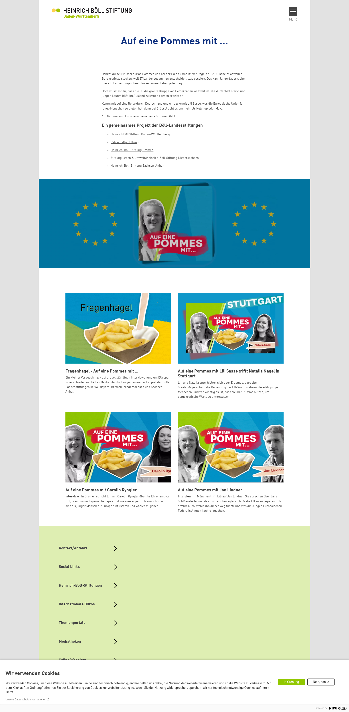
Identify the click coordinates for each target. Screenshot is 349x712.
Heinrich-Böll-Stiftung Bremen (132, 150)
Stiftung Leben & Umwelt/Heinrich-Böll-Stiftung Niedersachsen (155, 157)
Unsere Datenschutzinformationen (26, 699)
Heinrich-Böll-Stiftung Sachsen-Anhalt (137, 165)
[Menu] (293, 11)
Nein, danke (321, 682)
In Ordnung (291, 682)
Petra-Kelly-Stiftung (125, 142)
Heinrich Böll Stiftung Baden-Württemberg (140, 134)
